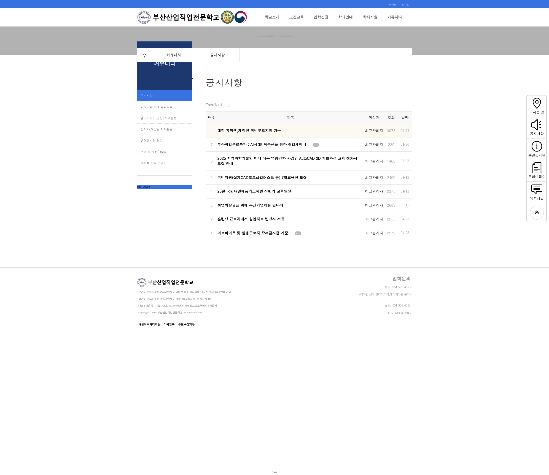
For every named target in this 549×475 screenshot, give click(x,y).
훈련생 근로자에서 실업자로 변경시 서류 (253, 209)
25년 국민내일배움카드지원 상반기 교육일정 (256, 184)
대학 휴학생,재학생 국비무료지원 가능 (251, 130)
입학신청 (321, 20)
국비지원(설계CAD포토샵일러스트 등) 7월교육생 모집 (264, 172)
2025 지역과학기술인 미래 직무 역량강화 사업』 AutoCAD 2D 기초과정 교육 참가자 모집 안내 (287, 157)
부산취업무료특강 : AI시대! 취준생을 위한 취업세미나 (268, 142)
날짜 (405, 117)
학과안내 (345, 20)
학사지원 (370, 20)
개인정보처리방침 (149, 312)
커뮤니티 (394, 20)
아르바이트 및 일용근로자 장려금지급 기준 (259, 221)
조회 (391, 117)
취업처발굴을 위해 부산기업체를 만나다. (253, 197)
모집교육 (296, 20)
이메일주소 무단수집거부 (179, 312)
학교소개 (272, 20)
